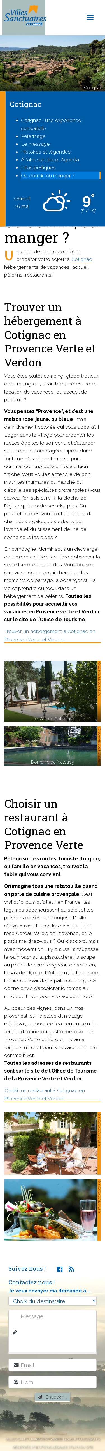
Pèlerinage (33, 136)
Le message (35, 144)
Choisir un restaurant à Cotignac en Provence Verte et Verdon (44, 1094)
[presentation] (55, 1420)
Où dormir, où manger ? (48, 175)
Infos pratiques (38, 167)
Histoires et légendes (46, 152)
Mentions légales (50, 1447)
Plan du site (81, 1447)
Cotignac (81, 259)
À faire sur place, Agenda (50, 159)
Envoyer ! (52, 1397)
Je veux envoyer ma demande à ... (49, 1291)
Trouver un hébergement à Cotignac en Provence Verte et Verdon (49, 635)
